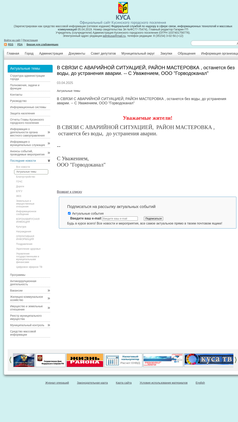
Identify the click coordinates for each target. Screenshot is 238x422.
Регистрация (30, 40)
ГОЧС (19, 181)
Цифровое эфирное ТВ (29, 267)
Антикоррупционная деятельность (23, 282)
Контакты (16, 94)
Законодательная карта (92, 382)
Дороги (20, 186)
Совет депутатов (103, 53)
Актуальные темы (26, 171)
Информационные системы (28, 107)
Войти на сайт (12, 40)
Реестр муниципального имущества (26, 317)
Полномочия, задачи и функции (24, 87)
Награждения (23, 231)
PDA (20, 44)
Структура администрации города (27, 77)
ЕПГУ (19, 191)
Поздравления (24, 244)
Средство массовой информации (23, 333)
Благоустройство (25, 176)
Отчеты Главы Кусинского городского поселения (27, 121)
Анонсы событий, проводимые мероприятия (27, 153)
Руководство (18, 100)
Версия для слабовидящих (42, 44)
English (200, 382)
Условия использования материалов (164, 382)
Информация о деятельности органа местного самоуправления (27, 132)
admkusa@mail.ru (114, 35)
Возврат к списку (69, 191)
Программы (17, 274)
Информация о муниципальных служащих (27, 143)
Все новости (23, 166)
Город (29, 53)
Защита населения (22, 113)
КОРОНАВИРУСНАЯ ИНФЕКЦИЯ (28, 220)
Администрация (51, 53)
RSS (10, 44)
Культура (21, 226)
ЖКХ (18, 196)
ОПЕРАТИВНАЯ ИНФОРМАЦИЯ (25, 238)
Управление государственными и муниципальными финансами (27, 258)
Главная (13, 53)
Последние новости (23, 160)
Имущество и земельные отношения (26, 308)
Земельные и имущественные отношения (25, 204)
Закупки (166, 53)
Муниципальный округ (138, 53)
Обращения (186, 53)
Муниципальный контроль (27, 325)
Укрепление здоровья (28, 248)
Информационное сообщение (26, 213)
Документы (77, 53)
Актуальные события (86, 213)
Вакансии (16, 290)
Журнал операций (57, 382)
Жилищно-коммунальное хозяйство (26, 298)
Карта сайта (124, 382)
